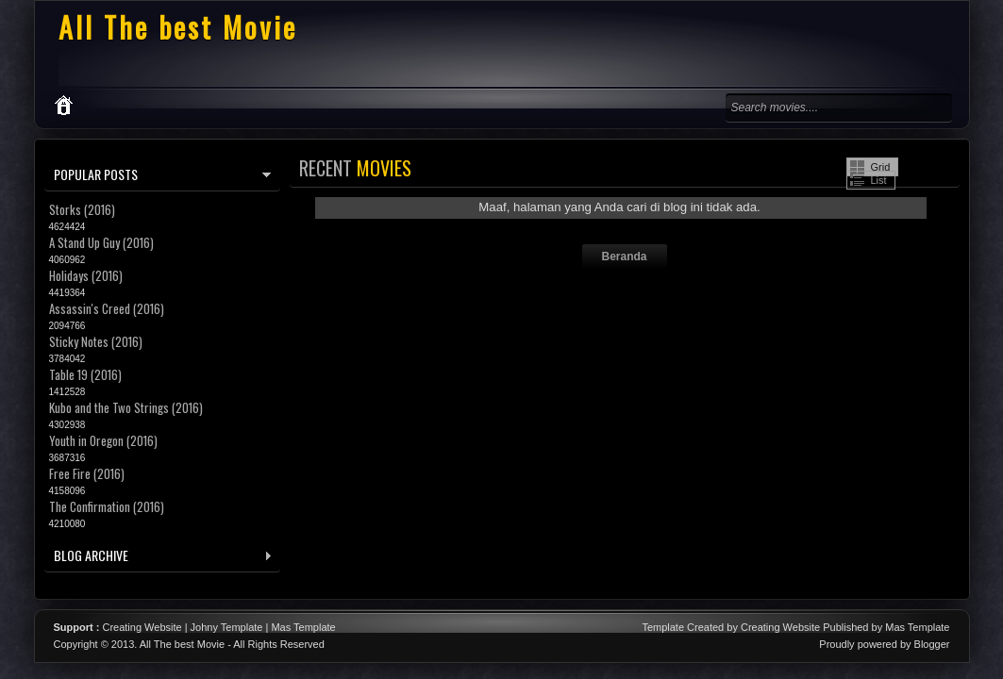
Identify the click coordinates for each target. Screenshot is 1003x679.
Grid (881, 167)
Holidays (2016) (86, 275)
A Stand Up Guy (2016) (101, 242)
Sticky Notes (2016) (95, 341)
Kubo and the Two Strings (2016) (126, 407)
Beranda (623, 256)
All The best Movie (178, 27)
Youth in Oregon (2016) (103, 440)
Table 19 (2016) (85, 374)
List (879, 180)
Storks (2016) (82, 209)
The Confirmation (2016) (106, 506)
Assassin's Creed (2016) (106, 308)
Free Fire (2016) (87, 473)
